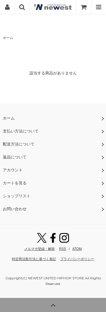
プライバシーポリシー (77, 259)
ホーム (8, 38)
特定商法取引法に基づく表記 (34, 259)
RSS (62, 249)
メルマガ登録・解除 (39, 249)
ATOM (77, 249)
